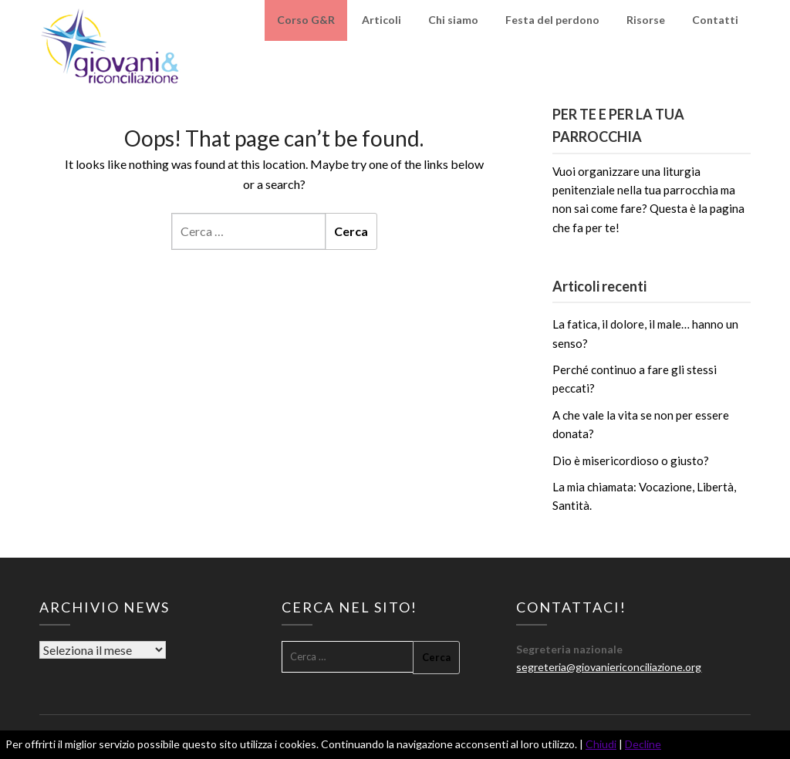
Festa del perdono (552, 19)
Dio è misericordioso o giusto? (630, 460)
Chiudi (601, 744)
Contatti (715, 19)
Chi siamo (453, 19)
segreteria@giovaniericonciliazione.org (608, 666)
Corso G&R (306, 19)
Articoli (381, 19)
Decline (643, 744)
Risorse (645, 19)
